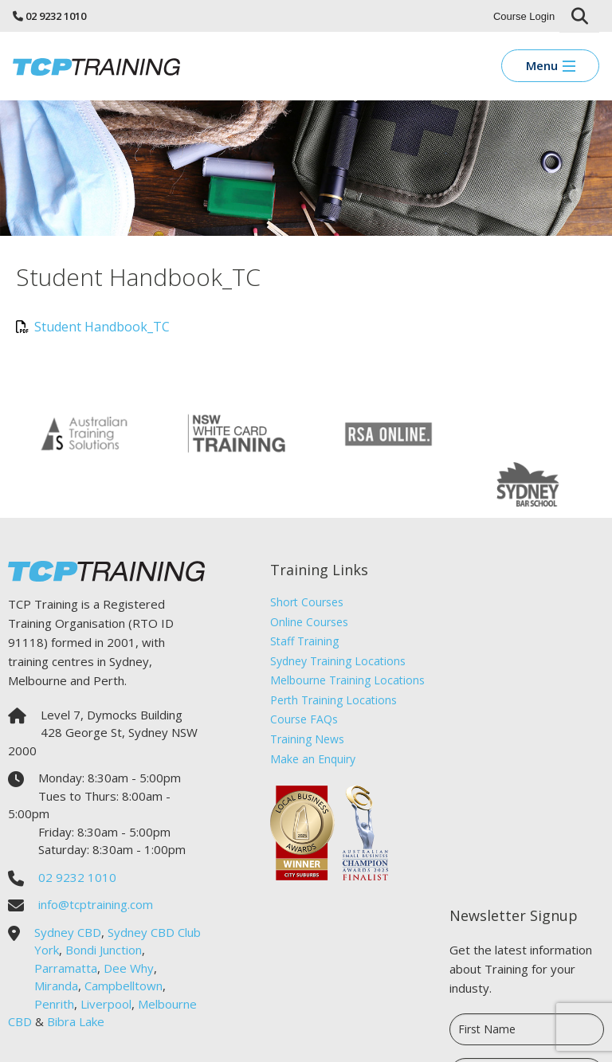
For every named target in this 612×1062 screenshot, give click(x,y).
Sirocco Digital (506, 1038)
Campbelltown (123, 934)
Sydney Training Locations (330, 608)
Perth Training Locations (326, 647)
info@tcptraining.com (95, 852)
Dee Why (129, 915)
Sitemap (449, 1038)
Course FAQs (297, 667)
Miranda (56, 934)
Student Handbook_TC (93, 326)
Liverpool (105, 951)
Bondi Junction (130, 898)
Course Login (524, 16)
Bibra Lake (138, 970)
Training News (300, 687)
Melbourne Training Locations (340, 628)
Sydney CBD (67, 880)
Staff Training (297, 589)
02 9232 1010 (56, 16)
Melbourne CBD (51, 970)
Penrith (54, 951)
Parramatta (65, 915)
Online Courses (302, 569)
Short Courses (299, 549)
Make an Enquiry (305, 706)
